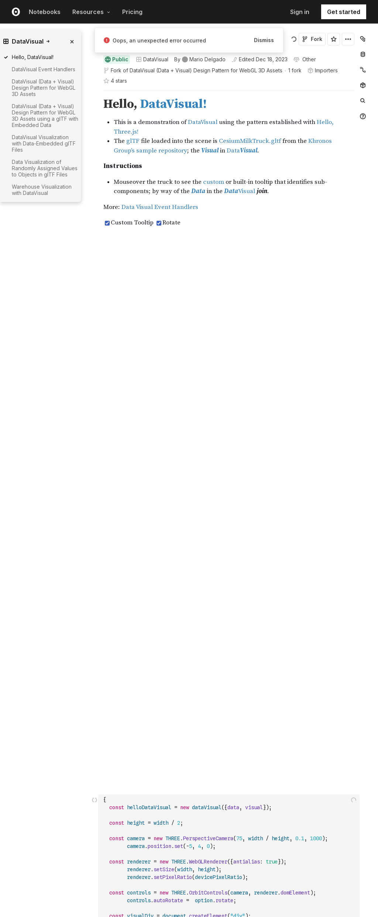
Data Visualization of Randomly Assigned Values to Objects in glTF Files (45, 168)
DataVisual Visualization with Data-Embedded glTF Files (44, 143)
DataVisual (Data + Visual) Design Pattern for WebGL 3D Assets (206, 70)
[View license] (308, 59)
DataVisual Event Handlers (43, 69)
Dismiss (264, 40)
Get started (343, 12)
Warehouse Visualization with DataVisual (42, 189)
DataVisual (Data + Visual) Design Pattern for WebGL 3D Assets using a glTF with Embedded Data (45, 115)
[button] (95, 94)
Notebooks (45, 12)
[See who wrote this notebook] (200, 59)
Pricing (132, 12)
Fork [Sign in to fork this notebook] (312, 39)
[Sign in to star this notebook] (333, 39)
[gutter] (69, 223)
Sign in (299, 12)
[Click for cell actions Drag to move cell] (94, 363)
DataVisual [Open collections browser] (152, 59)
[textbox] (230, 363)
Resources (91, 12)
